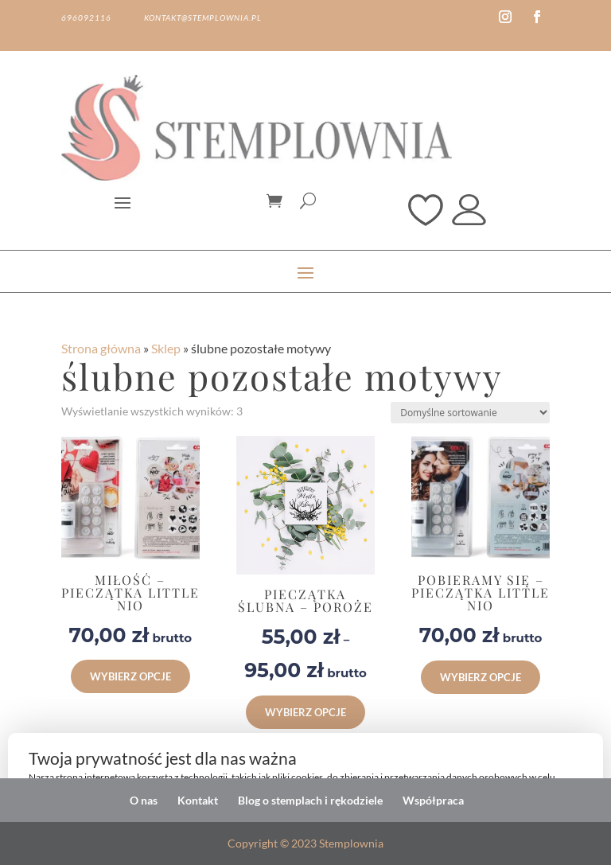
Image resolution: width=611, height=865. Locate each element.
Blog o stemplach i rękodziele (310, 800)
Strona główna (101, 348)
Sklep (166, 348)
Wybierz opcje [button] (130, 676)
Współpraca (433, 800)
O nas (144, 800)
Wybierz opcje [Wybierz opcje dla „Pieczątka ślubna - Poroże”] (305, 712)
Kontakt (197, 800)
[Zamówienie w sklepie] (470, 412)
